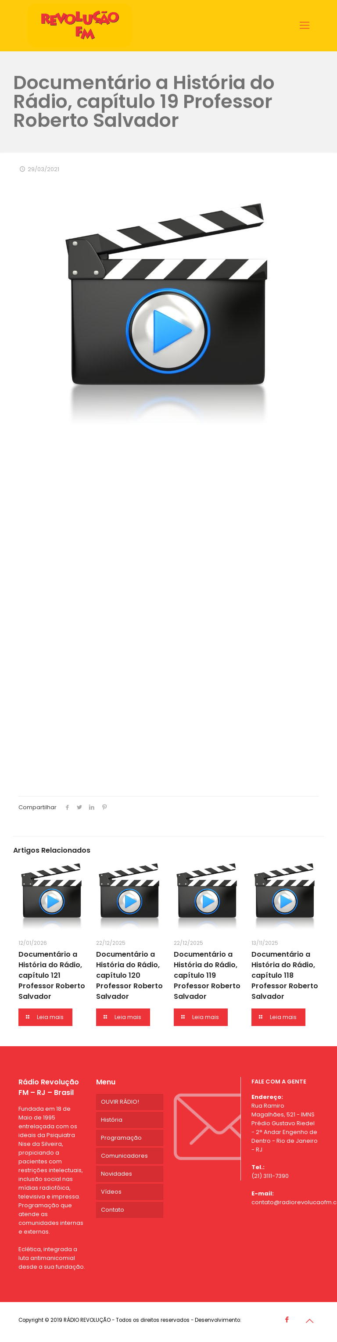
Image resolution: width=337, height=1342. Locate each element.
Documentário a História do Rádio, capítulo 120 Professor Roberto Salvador (129, 975)
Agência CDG (260, 1320)
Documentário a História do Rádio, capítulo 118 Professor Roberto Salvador (284, 975)
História (111, 1120)
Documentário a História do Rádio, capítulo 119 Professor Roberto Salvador (207, 975)
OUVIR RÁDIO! (120, 1102)
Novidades (116, 1174)
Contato (112, 1210)
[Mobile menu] (304, 25)
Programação (121, 1138)
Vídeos (111, 1192)
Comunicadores (124, 1156)
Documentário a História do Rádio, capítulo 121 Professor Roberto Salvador (51, 975)
